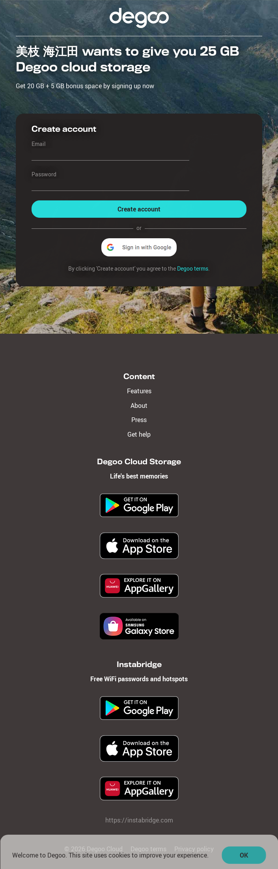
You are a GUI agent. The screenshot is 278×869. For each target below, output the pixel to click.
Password (44, 174)
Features (139, 391)
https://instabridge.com (139, 820)
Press (139, 419)
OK (244, 857)
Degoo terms (192, 268)
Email (39, 144)
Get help (139, 434)
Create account (139, 209)
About (139, 405)
